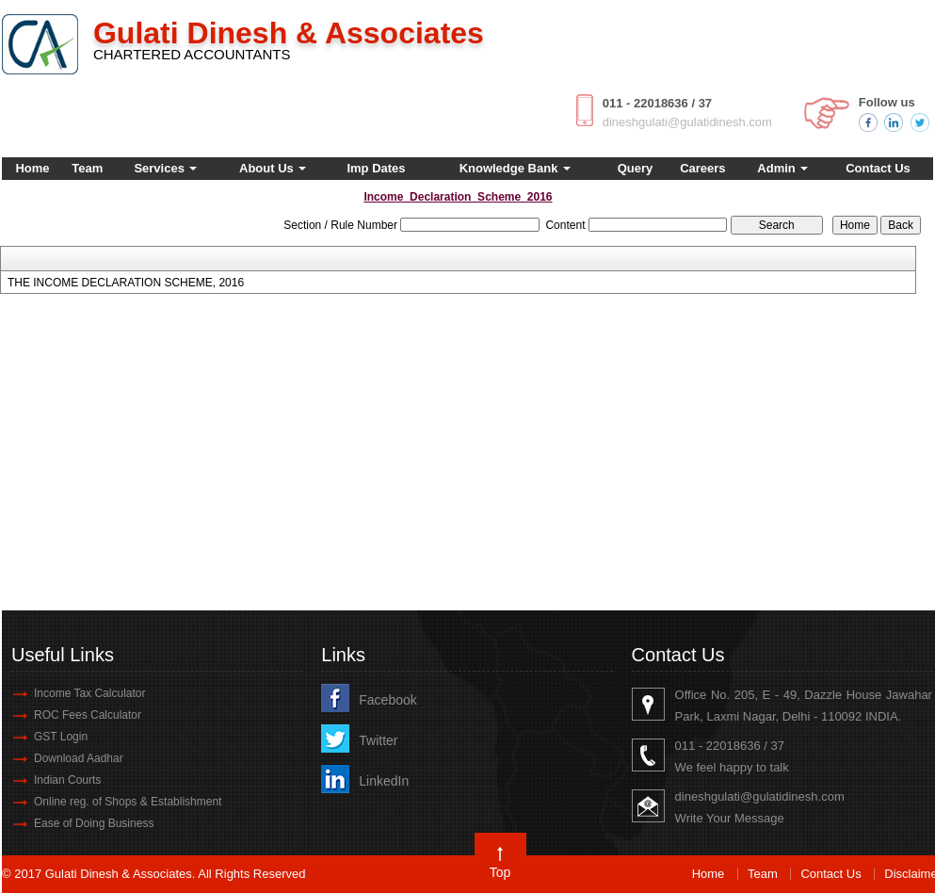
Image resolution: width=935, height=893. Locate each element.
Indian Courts (67, 780)
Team (87, 168)
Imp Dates (376, 168)
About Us (272, 168)
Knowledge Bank (515, 168)
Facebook (387, 699)
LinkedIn (384, 780)
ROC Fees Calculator (87, 715)
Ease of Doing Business (93, 823)
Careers (702, 168)
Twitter (378, 740)
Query (635, 168)
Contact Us (878, 168)
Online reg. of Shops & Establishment (127, 801)
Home (32, 168)
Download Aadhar (78, 758)
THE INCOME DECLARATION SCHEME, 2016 (126, 282)
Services (165, 168)
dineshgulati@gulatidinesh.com (687, 122)
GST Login (61, 736)
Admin (782, 168)
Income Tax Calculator (90, 693)
